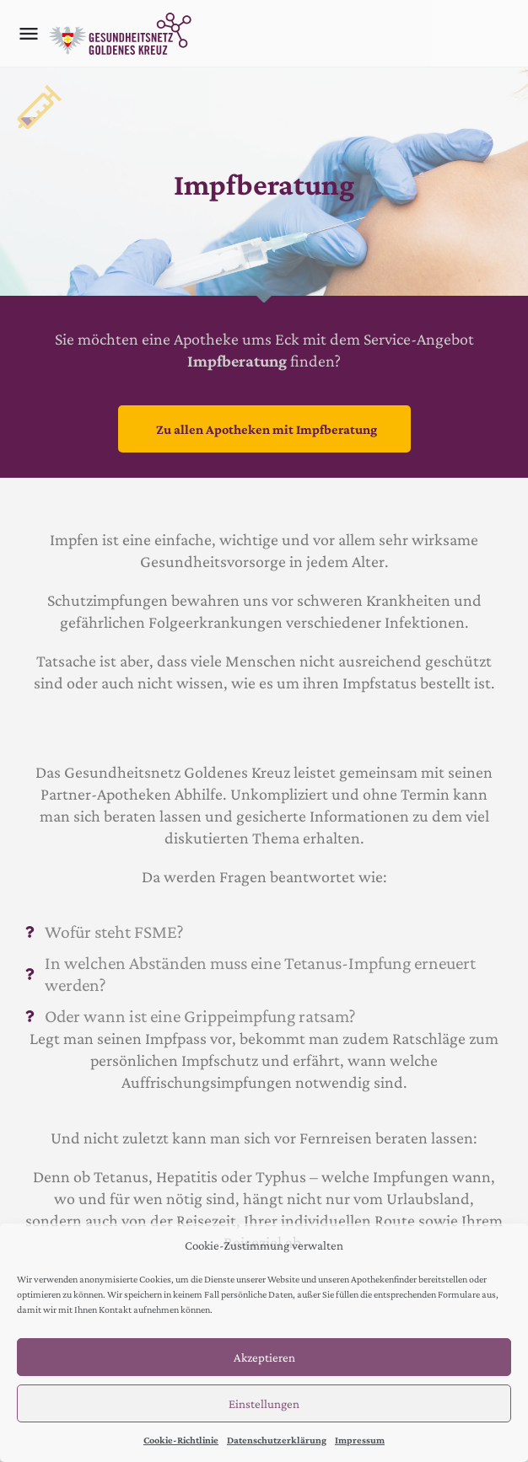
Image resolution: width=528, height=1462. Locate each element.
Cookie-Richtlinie (180, 1440)
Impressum (360, 1440)
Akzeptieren (264, 1357)
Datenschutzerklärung (276, 1440)
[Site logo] (122, 34)
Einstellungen (264, 1404)
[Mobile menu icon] (28, 34)
